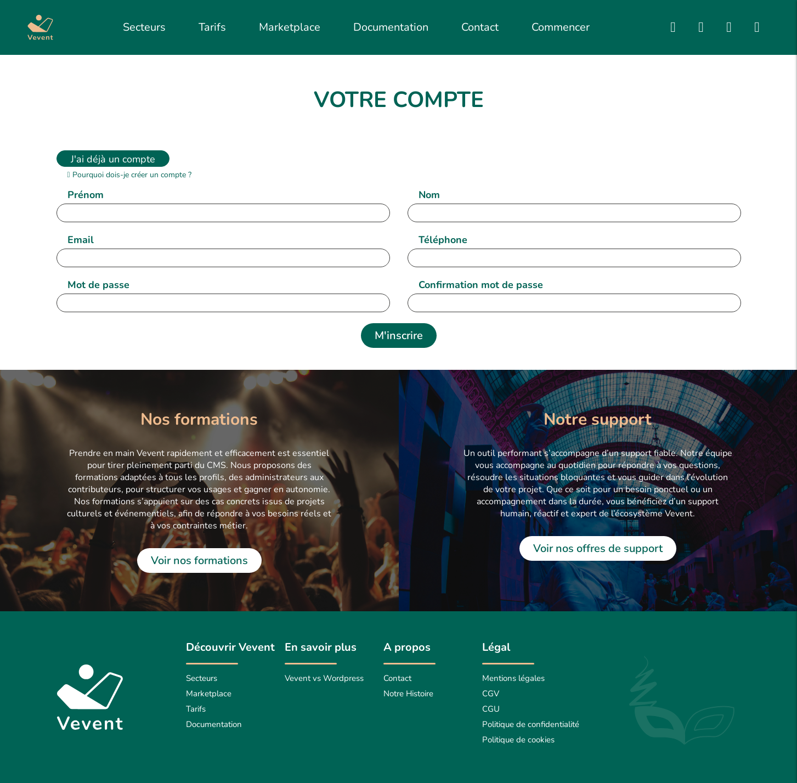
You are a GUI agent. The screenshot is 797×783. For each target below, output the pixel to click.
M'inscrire (399, 335)
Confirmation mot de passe (481, 284)
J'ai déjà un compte (113, 159)
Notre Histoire (408, 693)
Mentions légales (513, 678)
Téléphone (443, 239)
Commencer (561, 27)
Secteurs (144, 27)
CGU (491, 708)
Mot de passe (98, 284)
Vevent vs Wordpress (324, 678)
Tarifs (212, 27)
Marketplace (289, 27)
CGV (490, 693)
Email (80, 239)
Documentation (390, 27)
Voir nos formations (199, 560)
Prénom (85, 194)
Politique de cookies (518, 739)
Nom (429, 194)
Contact (480, 27)
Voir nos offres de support (598, 548)
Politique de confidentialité (530, 724)
